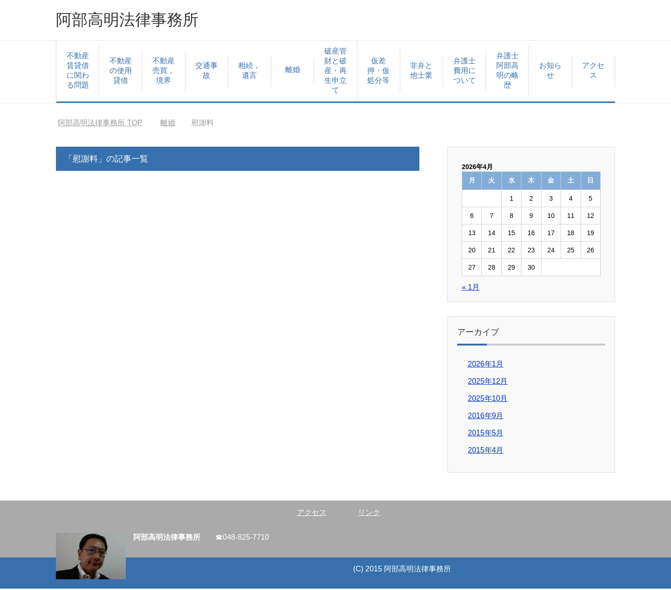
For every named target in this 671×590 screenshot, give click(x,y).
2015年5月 (486, 434)
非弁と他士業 (421, 72)
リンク (369, 514)
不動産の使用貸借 (121, 72)
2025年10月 (487, 400)
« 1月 (470, 288)
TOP (100, 124)
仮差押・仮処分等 (378, 72)
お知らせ (550, 72)
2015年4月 (486, 451)
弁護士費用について (464, 72)
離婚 (292, 71)
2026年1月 (486, 365)
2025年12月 (487, 383)
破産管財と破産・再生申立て (335, 71)
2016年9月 (486, 417)
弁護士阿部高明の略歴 (507, 71)
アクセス (593, 72)
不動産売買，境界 (163, 72)
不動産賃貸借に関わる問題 (78, 71)
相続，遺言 (249, 72)
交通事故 (206, 72)
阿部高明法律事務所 (131, 20)
